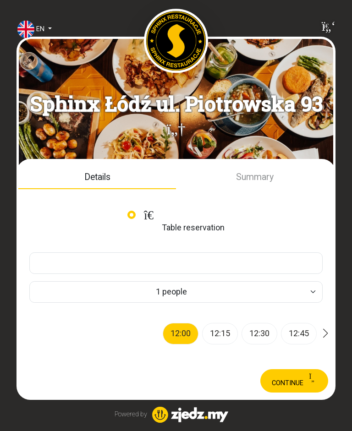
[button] (176, 129)
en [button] (26, 29)
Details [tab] (97, 177)
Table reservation (183, 220)
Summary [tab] (255, 177)
